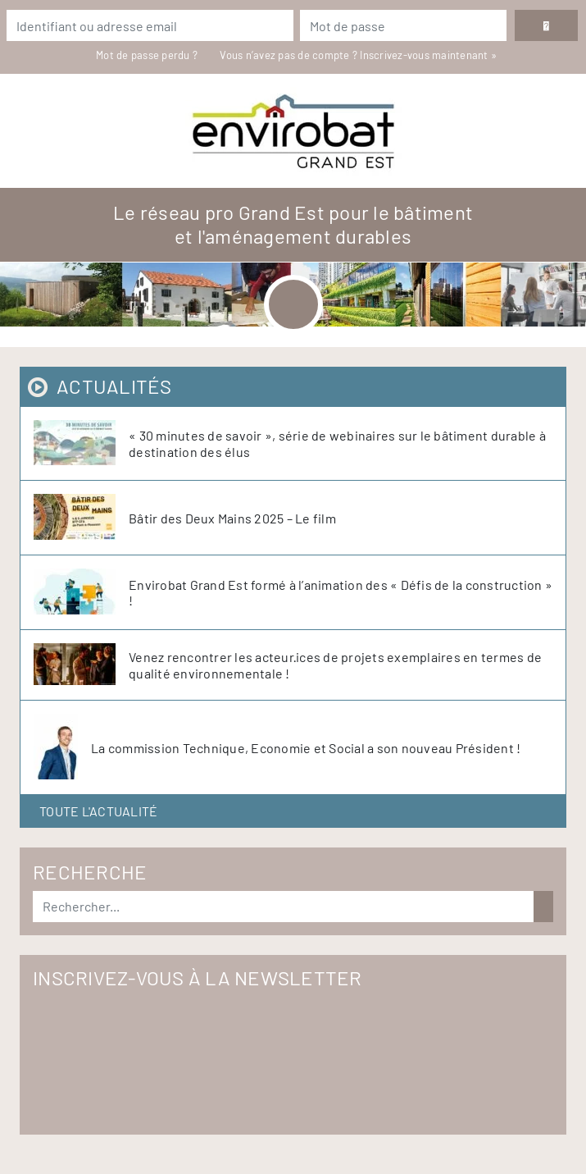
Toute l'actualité (98, 811)
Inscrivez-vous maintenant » (428, 55)
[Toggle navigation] (293, 304)
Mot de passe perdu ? (148, 55)
